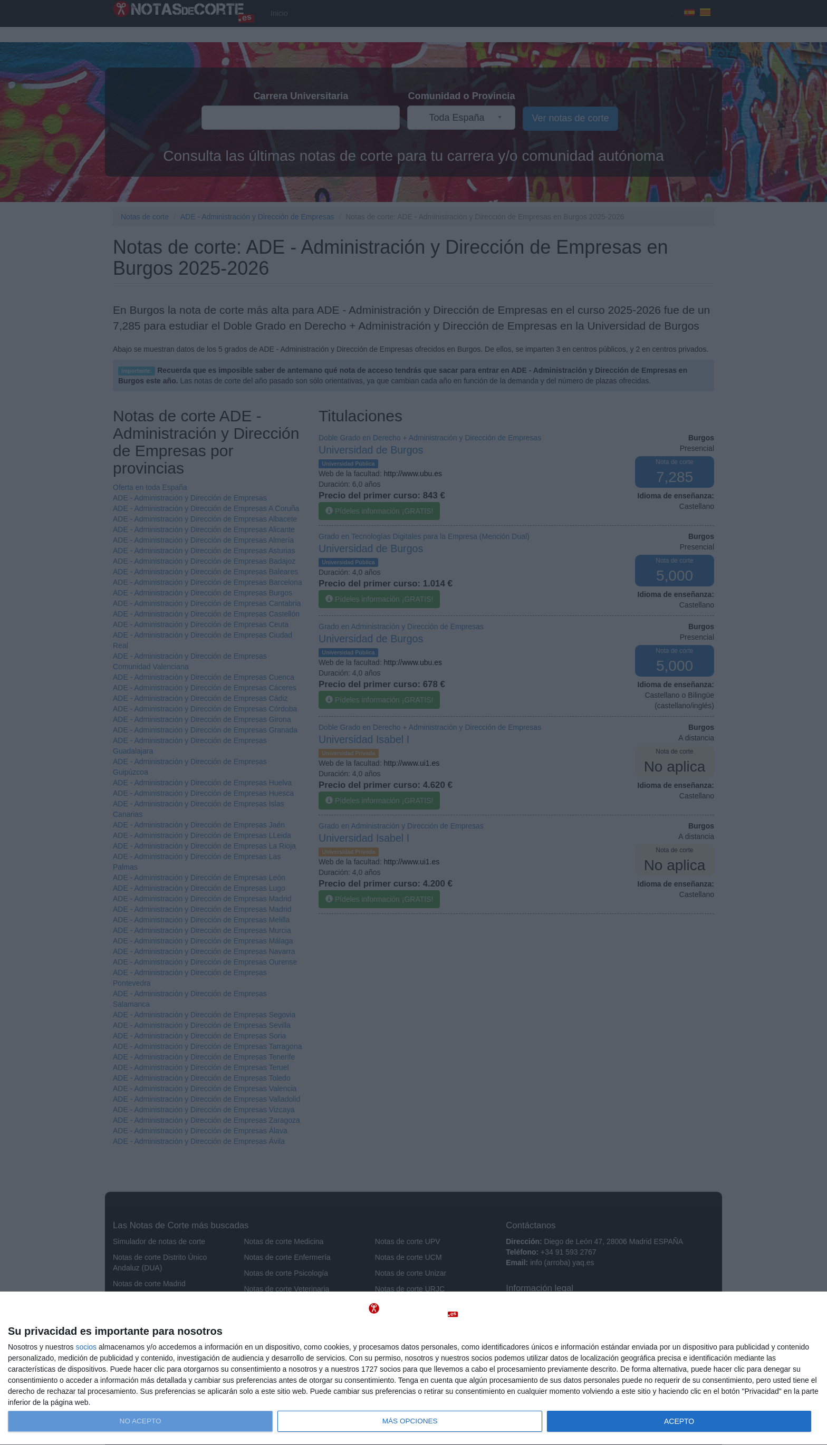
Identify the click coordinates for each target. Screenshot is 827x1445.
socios (86, 1347)
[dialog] (413, 1368)
